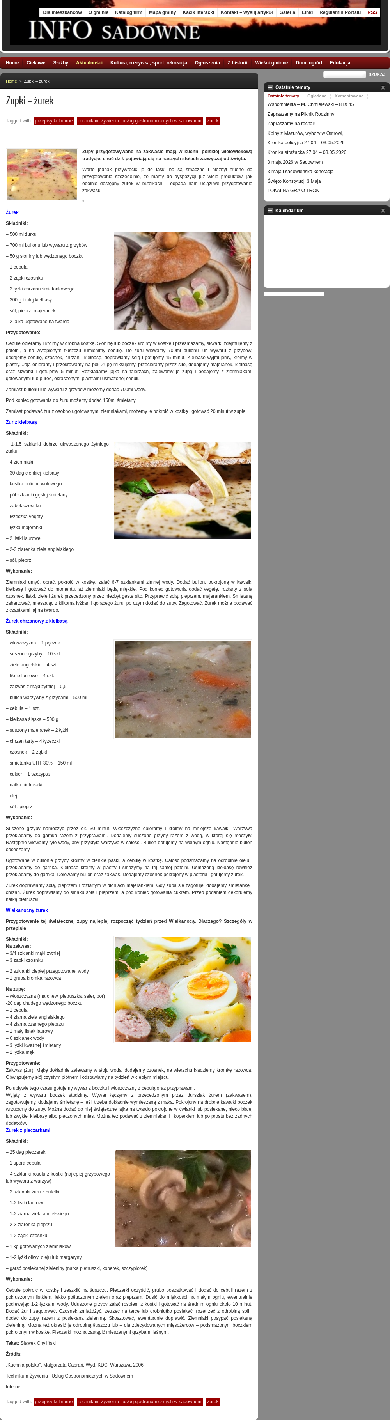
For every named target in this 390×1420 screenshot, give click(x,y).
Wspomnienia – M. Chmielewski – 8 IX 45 (311, 104)
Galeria (288, 12)
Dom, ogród (309, 63)
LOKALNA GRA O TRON (293, 190)
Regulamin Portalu (340, 12)
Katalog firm (128, 12)
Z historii (238, 63)
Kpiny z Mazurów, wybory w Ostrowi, (306, 133)
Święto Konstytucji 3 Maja (294, 181)
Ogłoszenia (207, 63)
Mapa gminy (162, 12)
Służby (60, 63)
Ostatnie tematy (283, 96)
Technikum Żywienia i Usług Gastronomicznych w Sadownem (139, 121)
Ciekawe (36, 63)
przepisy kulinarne (54, 121)
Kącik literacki (198, 12)
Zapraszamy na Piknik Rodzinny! (302, 114)
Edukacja (340, 63)
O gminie (98, 12)
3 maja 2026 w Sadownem (295, 162)
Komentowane (349, 96)
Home (12, 63)
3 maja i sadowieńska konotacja (300, 171)
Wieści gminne (271, 63)
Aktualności (89, 63)
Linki (307, 12)
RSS (372, 12)
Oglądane (316, 96)
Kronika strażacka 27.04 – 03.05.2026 (307, 152)
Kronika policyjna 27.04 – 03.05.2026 (306, 142)
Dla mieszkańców (62, 12)
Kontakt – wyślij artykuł (247, 12)
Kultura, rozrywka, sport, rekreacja (148, 63)
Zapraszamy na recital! (291, 123)
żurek (212, 121)
